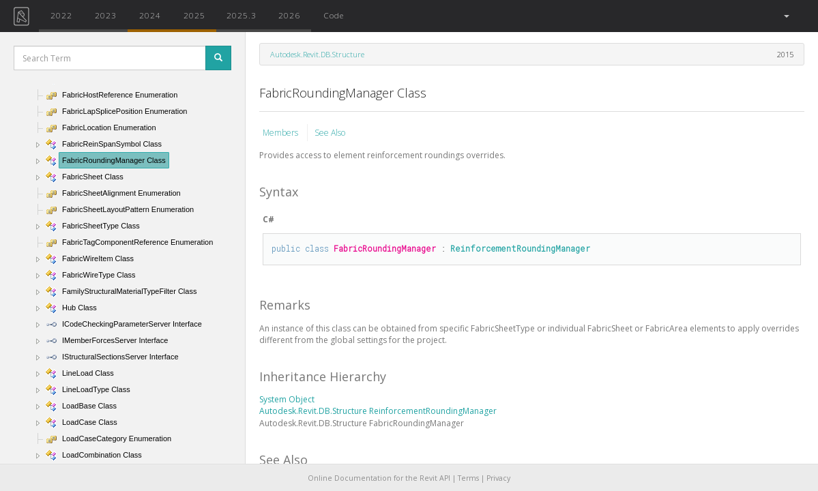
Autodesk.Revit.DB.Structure (317, 54)
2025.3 (242, 15)
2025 (194, 15)
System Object (287, 399)
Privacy (498, 478)
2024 (150, 15)
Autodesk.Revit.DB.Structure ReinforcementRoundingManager (378, 411)
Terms (468, 478)
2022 (61, 15)
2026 (289, 15)
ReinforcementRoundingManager (520, 248)
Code (333, 15)
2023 (106, 15)
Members (281, 132)
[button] (785, 16)
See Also (330, 132)
